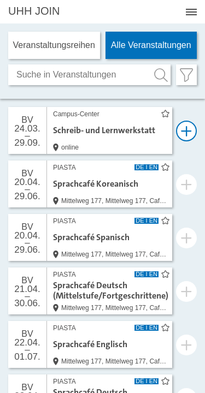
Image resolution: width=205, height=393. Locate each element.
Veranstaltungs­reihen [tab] (54, 45)
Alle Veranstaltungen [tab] (151, 45)
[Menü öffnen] (191, 12)
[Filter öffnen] (186, 74)
